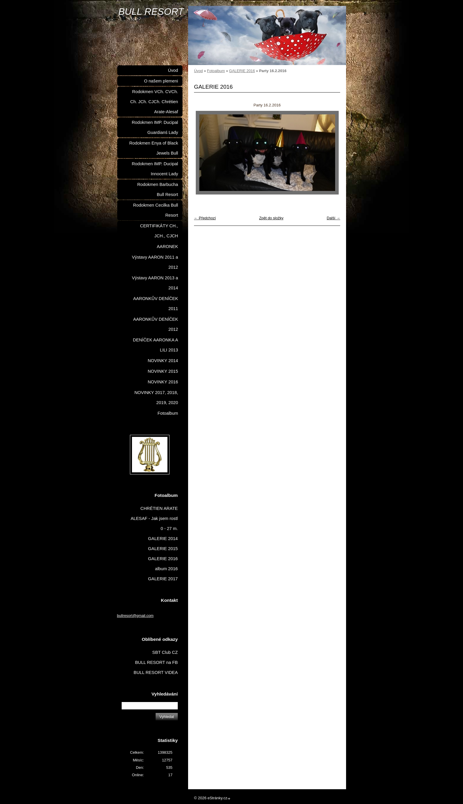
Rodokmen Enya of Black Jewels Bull (153, 148)
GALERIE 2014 (163, 538)
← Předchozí (205, 218)
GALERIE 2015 (163, 548)
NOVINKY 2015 (163, 371)
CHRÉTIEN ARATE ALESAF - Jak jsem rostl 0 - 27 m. (154, 518)
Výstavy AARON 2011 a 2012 (155, 262)
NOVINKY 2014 (163, 360)
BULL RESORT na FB (156, 662)
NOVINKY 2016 (163, 382)
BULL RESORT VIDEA (156, 672)
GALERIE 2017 (163, 578)
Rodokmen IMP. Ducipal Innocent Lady (155, 168)
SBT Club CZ (165, 652)
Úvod (198, 71)
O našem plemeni (161, 81)
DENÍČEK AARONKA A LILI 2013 (155, 345)
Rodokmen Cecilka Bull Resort (155, 210)
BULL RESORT (151, 11)
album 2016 (166, 568)
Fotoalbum (216, 71)
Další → (333, 218)
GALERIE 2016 (242, 71)
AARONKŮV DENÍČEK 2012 (155, 324)
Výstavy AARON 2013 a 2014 (155, 282)
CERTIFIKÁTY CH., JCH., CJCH (159, 230)
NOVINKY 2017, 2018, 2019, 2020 (156, 397)
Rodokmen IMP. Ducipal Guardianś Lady (155, 127)
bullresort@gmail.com (135, 615)
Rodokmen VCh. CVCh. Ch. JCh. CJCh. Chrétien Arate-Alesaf (154, 101)
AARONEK (167, 246)
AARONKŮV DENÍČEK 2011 (155, 303)
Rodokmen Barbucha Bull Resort (157, 189)
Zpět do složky (271, 218)
